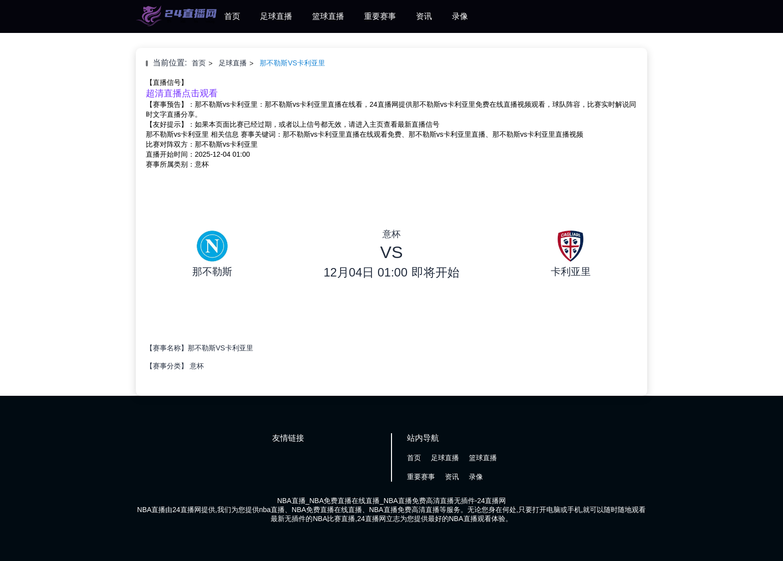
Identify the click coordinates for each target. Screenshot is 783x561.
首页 (232, 16)
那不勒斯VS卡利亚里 (292, 63)
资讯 (424, 16)
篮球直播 (328, 16)
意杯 (197, 366)
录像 (460, 16)
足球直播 (276, 16)
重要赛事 (380, 16)
